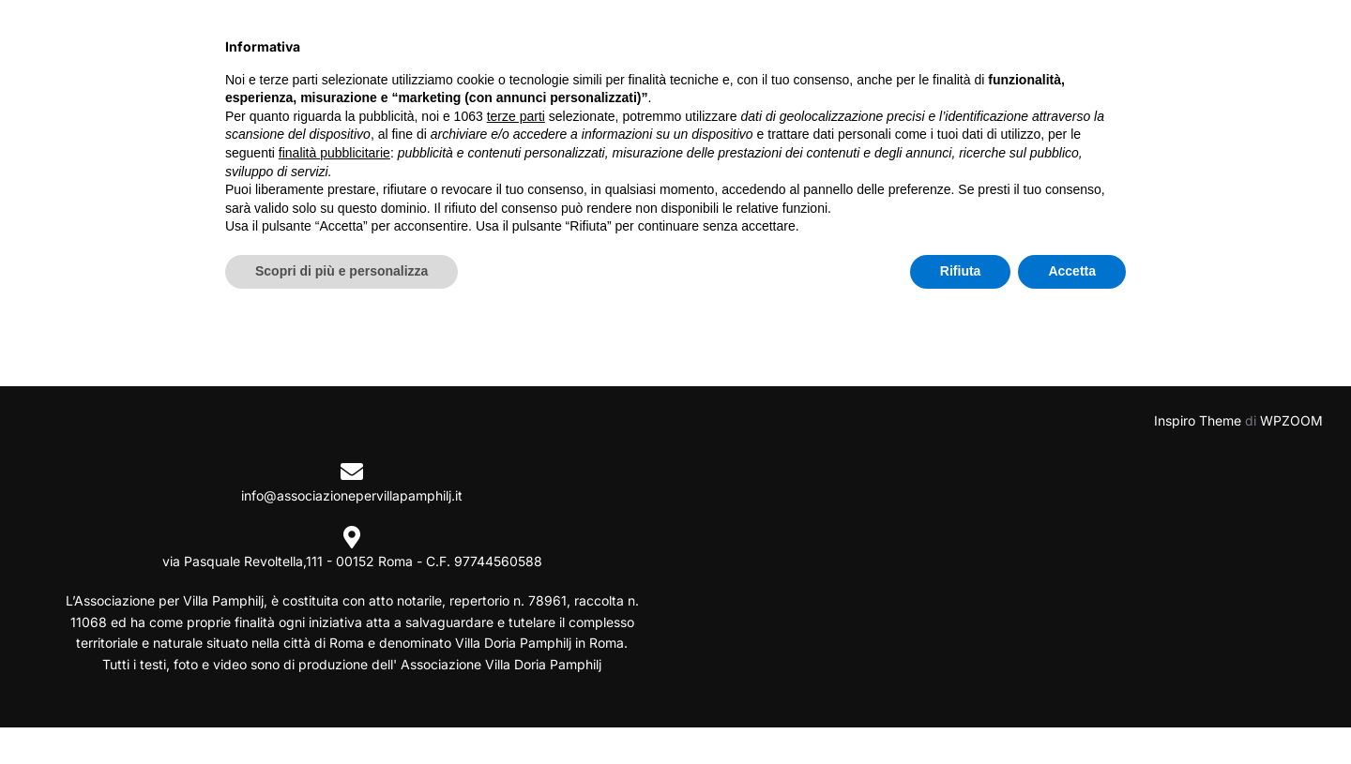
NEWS (652, 40)
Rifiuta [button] (960, 712)
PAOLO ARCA (972, 40)
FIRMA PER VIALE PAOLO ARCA (1159, 40)
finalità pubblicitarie (334, 594)
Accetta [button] (1072, 712)
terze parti (516, 557)
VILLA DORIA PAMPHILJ (800, 40)
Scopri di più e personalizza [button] (341, 712)
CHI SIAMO (430, 40)
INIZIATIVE (548, 40)
